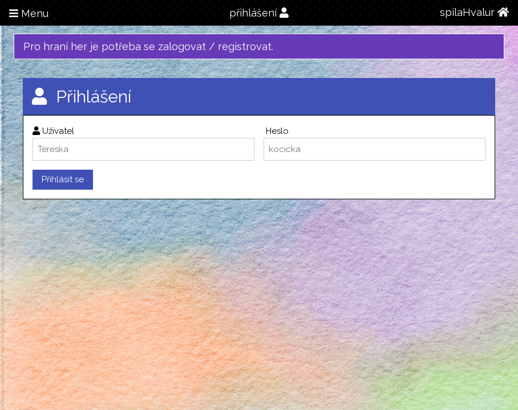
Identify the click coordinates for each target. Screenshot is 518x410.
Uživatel (53, 131)
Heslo (276, 131)
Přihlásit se (63, 179)
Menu (28, 13)
